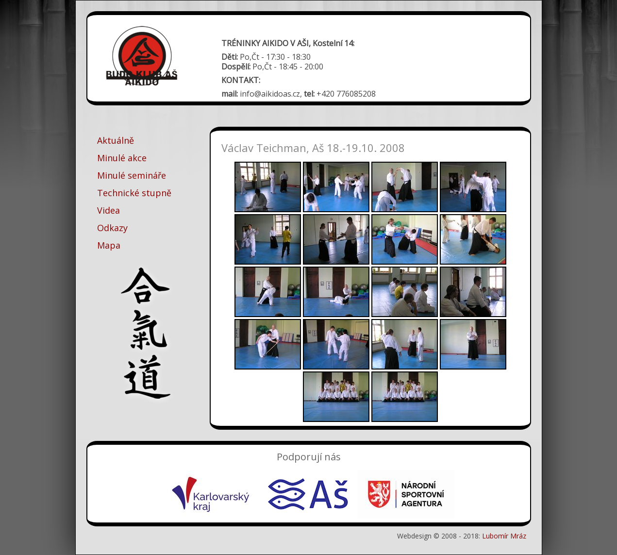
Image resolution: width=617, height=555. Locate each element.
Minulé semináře (131, 175)
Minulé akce (122, 158)
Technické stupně (134, 193)
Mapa (108, 245)
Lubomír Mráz (504, 535)
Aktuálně (115, 140)
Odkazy (112, 228)
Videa (108, 210)
